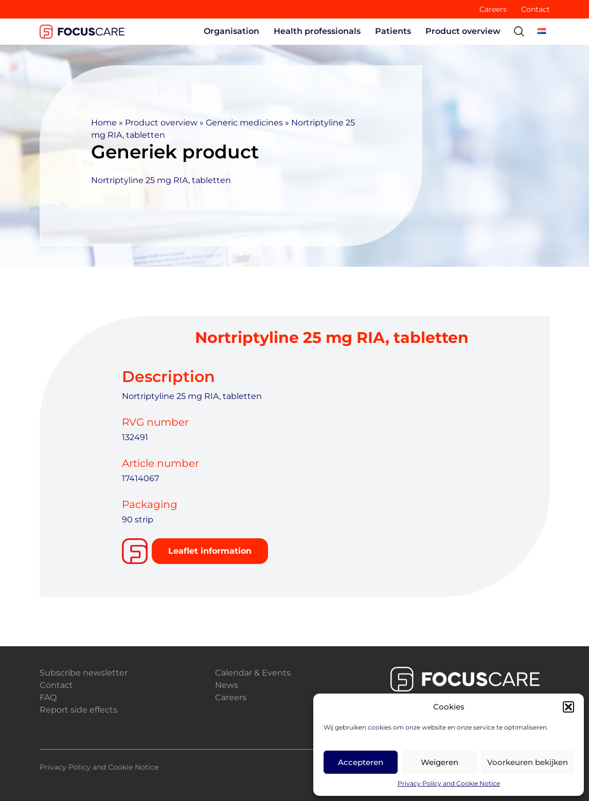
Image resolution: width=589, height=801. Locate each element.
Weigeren (439, 762)
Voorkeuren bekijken (527, 762)
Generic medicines (244, 123)
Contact (535, 9)
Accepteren (360, 762)
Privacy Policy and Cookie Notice (449, 783)
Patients (393, 31)
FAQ (48, 697)
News (226, 685)
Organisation (231, 31)
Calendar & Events (253, 673)
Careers (493, 9)
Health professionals (317, 31)
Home (104, 123)
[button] (568, 707)
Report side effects (78, 710)
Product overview (463, 31)
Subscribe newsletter (84, 673)
